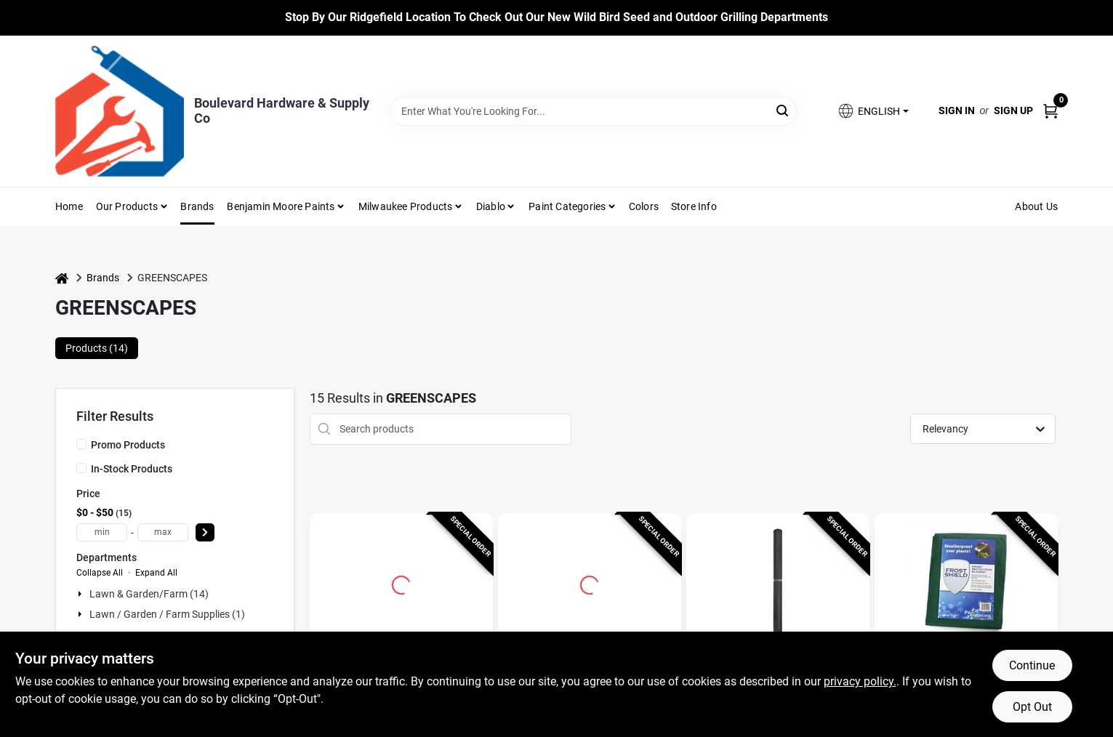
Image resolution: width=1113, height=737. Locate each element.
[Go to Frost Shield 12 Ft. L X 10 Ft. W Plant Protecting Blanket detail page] (966, 583)
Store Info (694, 206)
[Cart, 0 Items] (1050, 110)
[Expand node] (81, 594)
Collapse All (99, 573)
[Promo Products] (81, 444)
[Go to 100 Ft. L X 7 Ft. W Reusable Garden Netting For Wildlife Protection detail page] (401, 583)
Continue (1032, 665)
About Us (1036, 206)
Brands (197, 206)
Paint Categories (567, 206)
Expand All (156, 573)
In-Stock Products (131, 469)
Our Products (127, 206)
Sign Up (1013, 110)
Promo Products (128, 444)
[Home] (61, 278)
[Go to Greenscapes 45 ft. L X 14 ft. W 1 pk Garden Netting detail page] (778, 583)
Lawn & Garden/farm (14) (149, 594)
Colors (644, 206)
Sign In (957, 110)
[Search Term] (593, 111)
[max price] (162, 532)
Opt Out (1032, 707)
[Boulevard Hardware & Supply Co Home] (119, 111)
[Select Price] (205, 532)
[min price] (101, 532)
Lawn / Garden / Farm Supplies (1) (167, 614)
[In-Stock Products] (81, 468)
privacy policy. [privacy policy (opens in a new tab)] (860, 681)
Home (69, 206)
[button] (872, 110)
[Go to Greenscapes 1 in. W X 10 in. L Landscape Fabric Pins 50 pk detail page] (589, 583)
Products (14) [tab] (96, 348)
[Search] (783, 110)
